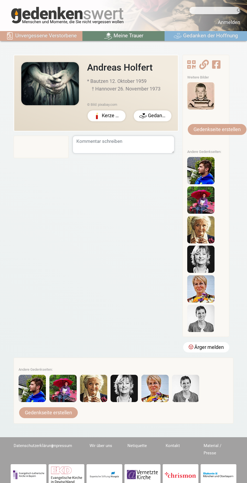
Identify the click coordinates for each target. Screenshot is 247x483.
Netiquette (137, 445)
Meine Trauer (123, 36)
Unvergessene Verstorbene (41, 36)
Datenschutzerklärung (33, 445)
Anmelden (229, 22)
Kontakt (173, 445)
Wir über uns (101, 445)
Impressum (62, 445)
